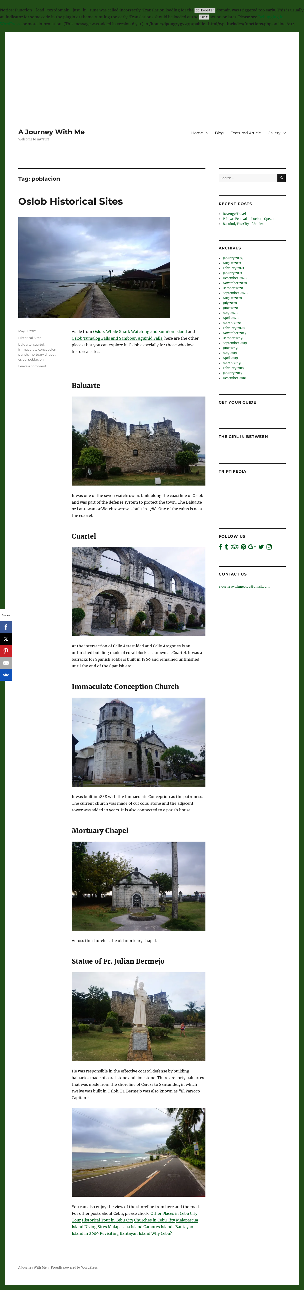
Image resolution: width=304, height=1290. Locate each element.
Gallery (274, 133)
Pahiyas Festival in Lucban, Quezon (249, 219)
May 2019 (230, 353)
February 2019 (233, 368)
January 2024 (233, 258)
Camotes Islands (158, 1226)
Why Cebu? (161, 1233)
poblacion (36, 359)
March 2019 (232, 363)
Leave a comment (32, 366)
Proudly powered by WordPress (74, 1267)
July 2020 (230, 303)
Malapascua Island (125, 1226)
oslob (22, 359)
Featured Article (245, 133)
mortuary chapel (42, 354)
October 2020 (233, 288)
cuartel (38, 344)
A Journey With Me (51, 132)
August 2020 (232, 298)
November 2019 (235, 333)
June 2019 (230, 348)
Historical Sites (29, 338)
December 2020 (235, 278)
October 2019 (233, 338)
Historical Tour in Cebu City (107, 1220)
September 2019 (235, 343)
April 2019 (230, 358)
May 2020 (230, 313)
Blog (219, 133)
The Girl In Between (243, 436)
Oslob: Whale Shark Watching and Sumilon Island (140, 331)
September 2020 (235, 293)
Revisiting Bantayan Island (125, 1233)
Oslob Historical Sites (70, 201)
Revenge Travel (234, 214)
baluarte (25, 344)
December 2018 (234, 378)
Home (197, 133)
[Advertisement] (152, 66)
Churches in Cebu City (154, 1220)
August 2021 (232, 263)
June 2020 (230, 308)
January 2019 (232, 373)
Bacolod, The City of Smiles (243, 224)
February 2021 (233, 268)
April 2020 (230, 318)
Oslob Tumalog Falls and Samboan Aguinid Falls (117, 338)
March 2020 (232, 323)
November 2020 (235, 283)
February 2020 (234, 328)
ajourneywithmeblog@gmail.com (244, 587)
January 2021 (232, 273)
